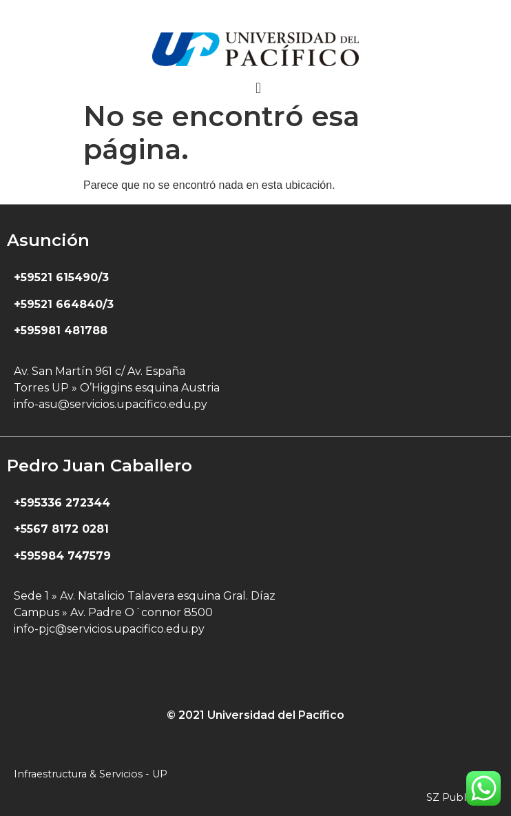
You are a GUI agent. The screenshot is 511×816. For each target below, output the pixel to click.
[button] (257, 87)
